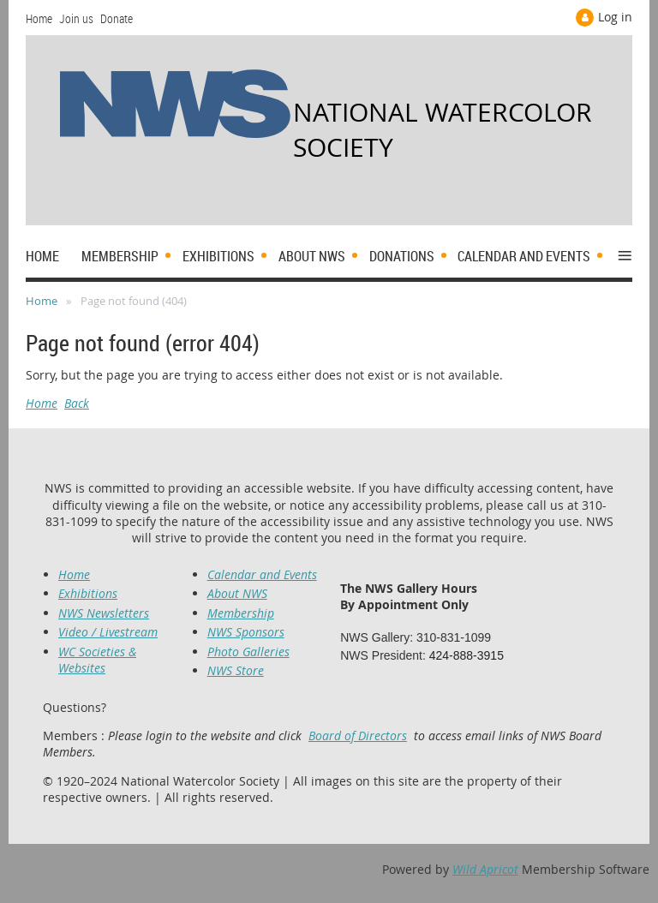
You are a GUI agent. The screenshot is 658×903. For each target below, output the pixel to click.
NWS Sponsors (245, 632)
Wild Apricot (485, 869)
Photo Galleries (248, 651)
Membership (240, 613)
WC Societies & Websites (97, 659)
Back (76, 403)
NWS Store (235, 670)
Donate (116, 18)
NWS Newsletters (103, 613)
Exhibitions (87, 593)
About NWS (237, 593)
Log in (615, 17)
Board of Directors (357, 735)
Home (39, 18)
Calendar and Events (262, 574)
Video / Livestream (108, 632)
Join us (76, 18)
